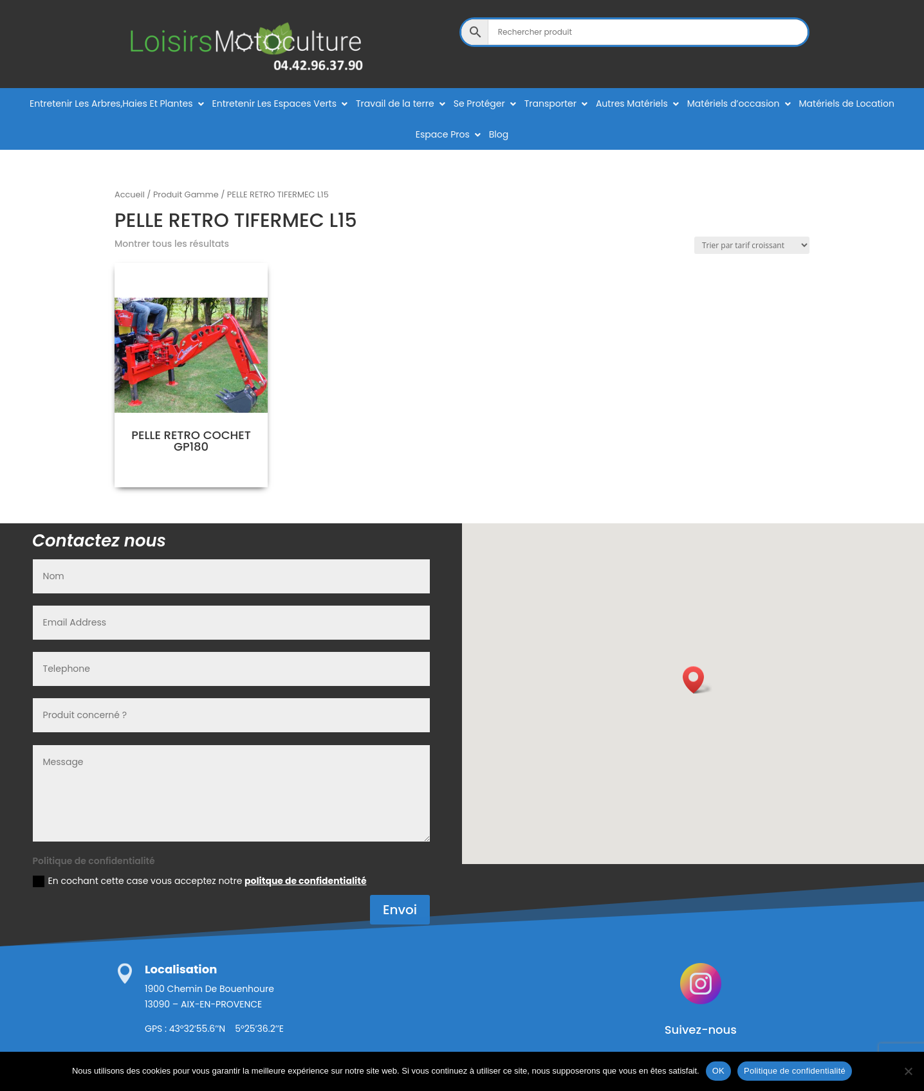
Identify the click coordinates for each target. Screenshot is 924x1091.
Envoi (400, 910)
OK (718, 1071)
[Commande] (751, 245)
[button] (697, 680)
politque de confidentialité (305, 880)
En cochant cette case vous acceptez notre (200, 880)
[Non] (907, 1071)
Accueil (130, 194)
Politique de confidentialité (794, 1071)
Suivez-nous (701, 1030)
